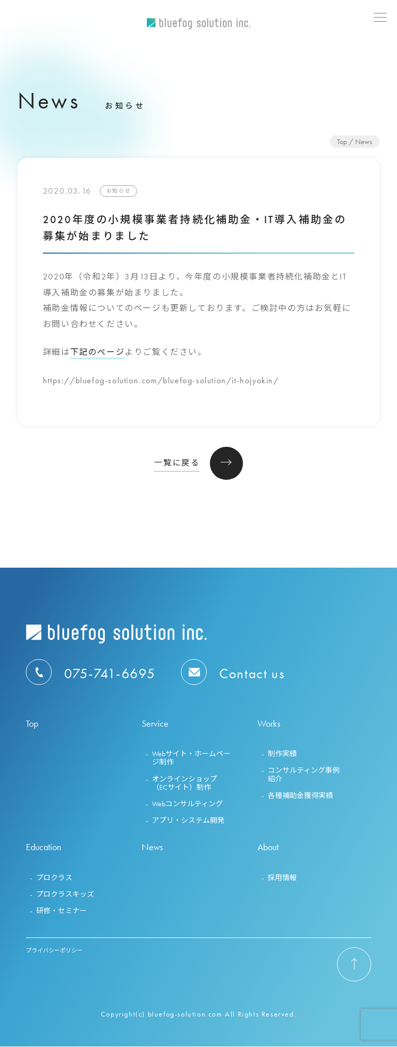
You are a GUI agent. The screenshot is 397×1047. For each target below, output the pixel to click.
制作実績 (282, 755)
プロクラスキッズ (65, 894)
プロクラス (54, 878)
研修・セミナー (61, 911)
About (268, 847)
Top (342, 141)
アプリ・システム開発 (188, 821)
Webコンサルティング (187, 804)
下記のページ (97, 352)
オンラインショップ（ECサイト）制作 (184, 783)
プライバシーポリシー (54, 951)
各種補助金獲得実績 (300, 796)
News (152, 847)
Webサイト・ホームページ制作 (191, 759)
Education (43, 847)
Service (155, 724)
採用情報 (282, 878)
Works (268, 724)
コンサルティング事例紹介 (304, 775)
